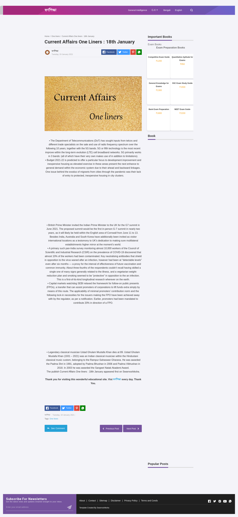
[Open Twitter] (214, 501)
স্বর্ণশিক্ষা (117, 379)
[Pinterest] (133, 52)
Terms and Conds (149, 500)
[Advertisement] (100, 25)
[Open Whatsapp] (230, 501)
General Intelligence (137, 10)
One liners (54, 419)
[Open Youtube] (225, 501)
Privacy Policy (131, 500)
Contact (92, 500)
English (178, 10)
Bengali (166, 10)
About (82, 500)
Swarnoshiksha (103, 508)
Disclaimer (116, 500)
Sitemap (103, 500)
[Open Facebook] (209, 501)
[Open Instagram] (220, 501)
